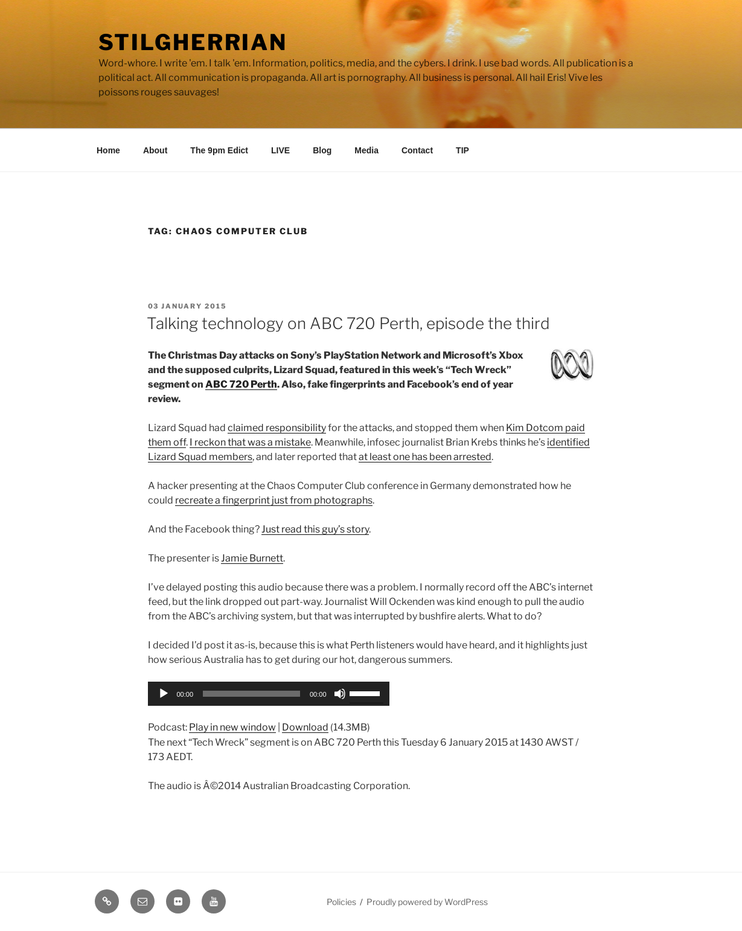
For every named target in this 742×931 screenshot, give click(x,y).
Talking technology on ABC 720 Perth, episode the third (348, 323)
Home (108, 150)
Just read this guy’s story (315, 529)
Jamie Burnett (252, 558)
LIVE (280, 150)
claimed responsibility (277, 428)
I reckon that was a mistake (250, 442)
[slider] (251, 694)
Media (366, 150)
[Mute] (340, 694)
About (155, 150)
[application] (268, 694)
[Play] (164, 694)
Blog (322, 150)
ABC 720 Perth (241, 384)
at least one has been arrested (425, 456)
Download (305, 727)
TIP (462, 150)
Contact (417, 150)
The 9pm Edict (219, 150)
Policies (341, 902)
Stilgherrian (193, 42)
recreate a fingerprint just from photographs (274, 500)
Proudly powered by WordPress (427, 902)
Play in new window (232, 727)
